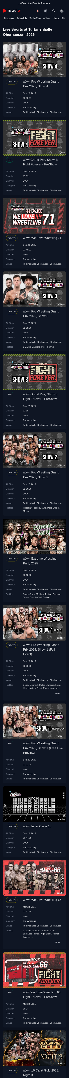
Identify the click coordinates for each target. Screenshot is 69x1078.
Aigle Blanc (46, 933)
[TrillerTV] (12, 10)
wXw (25, 102)
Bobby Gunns (29, 685)
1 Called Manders (31, 347)
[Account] (62, 11)
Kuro (43, 508)
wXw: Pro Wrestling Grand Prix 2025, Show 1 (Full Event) (41, 649)
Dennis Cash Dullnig (39, 597)
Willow (46, 18)
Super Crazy (29, 594)
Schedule (22, 18)
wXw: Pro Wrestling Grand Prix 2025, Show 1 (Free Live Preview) (43, 748)
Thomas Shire (47, 930)
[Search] (54, 11)
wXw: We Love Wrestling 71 (42, 238)
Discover (9, 18)
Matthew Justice (44, 594)
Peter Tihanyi (47, 347)
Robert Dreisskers (31, 508)
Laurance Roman (31, 933)
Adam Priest (36, 688)
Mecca (26, 511)
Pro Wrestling (29, 107)
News (56, 18)
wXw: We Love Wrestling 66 (42, 900)
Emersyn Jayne (50, 688)
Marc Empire (53, 508)
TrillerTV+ (35, 18)
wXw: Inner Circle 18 (37, 826)
